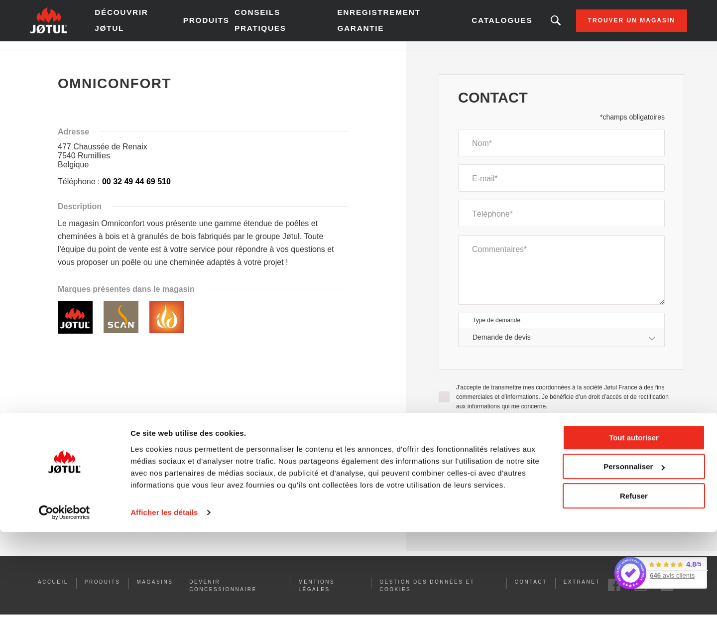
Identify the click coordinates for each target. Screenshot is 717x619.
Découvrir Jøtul (149, 24)
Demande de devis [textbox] (502, 346)
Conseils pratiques (274, 24)
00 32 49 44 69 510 (136, 190)
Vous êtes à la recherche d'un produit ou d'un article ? (525, 25)
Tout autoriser (634, 524)
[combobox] (561, 346)
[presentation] (561, 457)
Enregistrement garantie (373, 24)
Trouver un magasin (601, 24)
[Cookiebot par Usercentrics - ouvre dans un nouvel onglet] (64, 599)
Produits (221, 24)
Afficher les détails (164, 599)
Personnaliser (634, 553)
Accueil (70, 59)
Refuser (634, 583)
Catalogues (474, 24)
